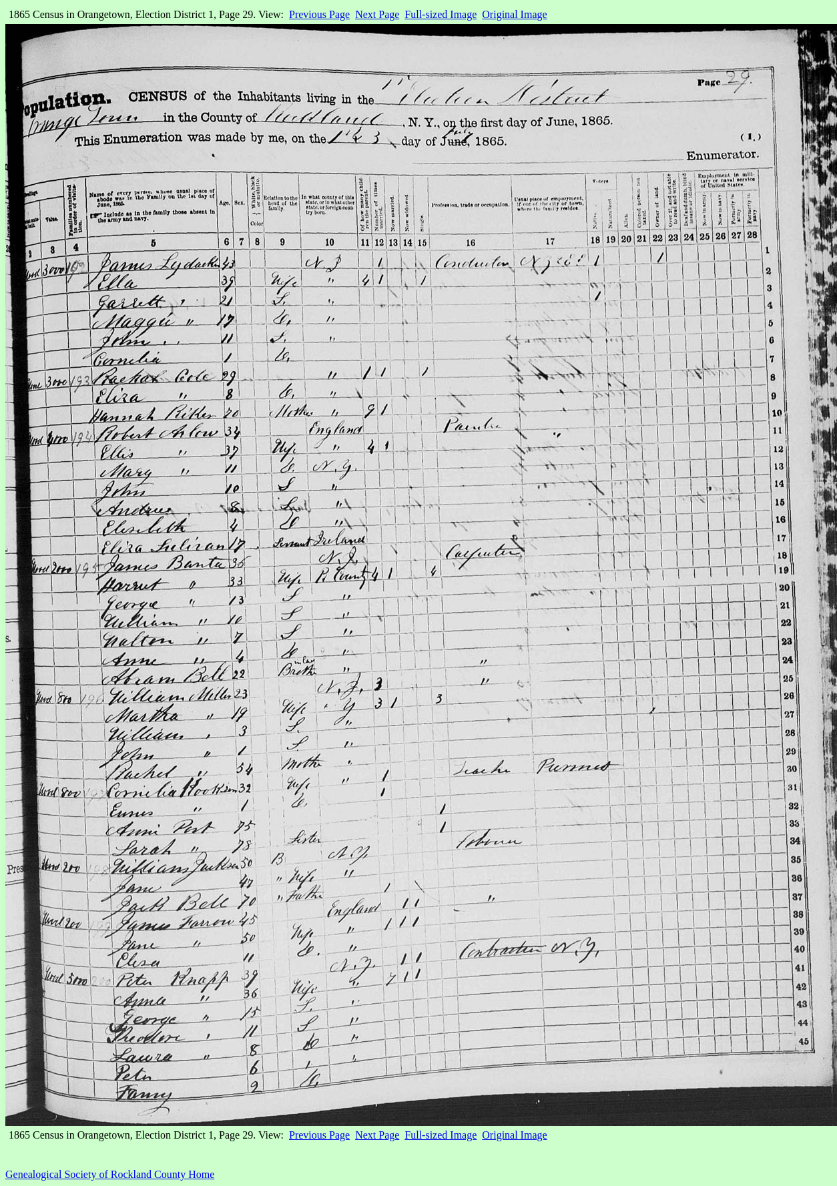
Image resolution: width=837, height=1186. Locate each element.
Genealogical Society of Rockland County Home (109, 1174)
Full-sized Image (440, 14)
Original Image (514, 14)
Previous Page (319, 14)
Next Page (377, 14)
